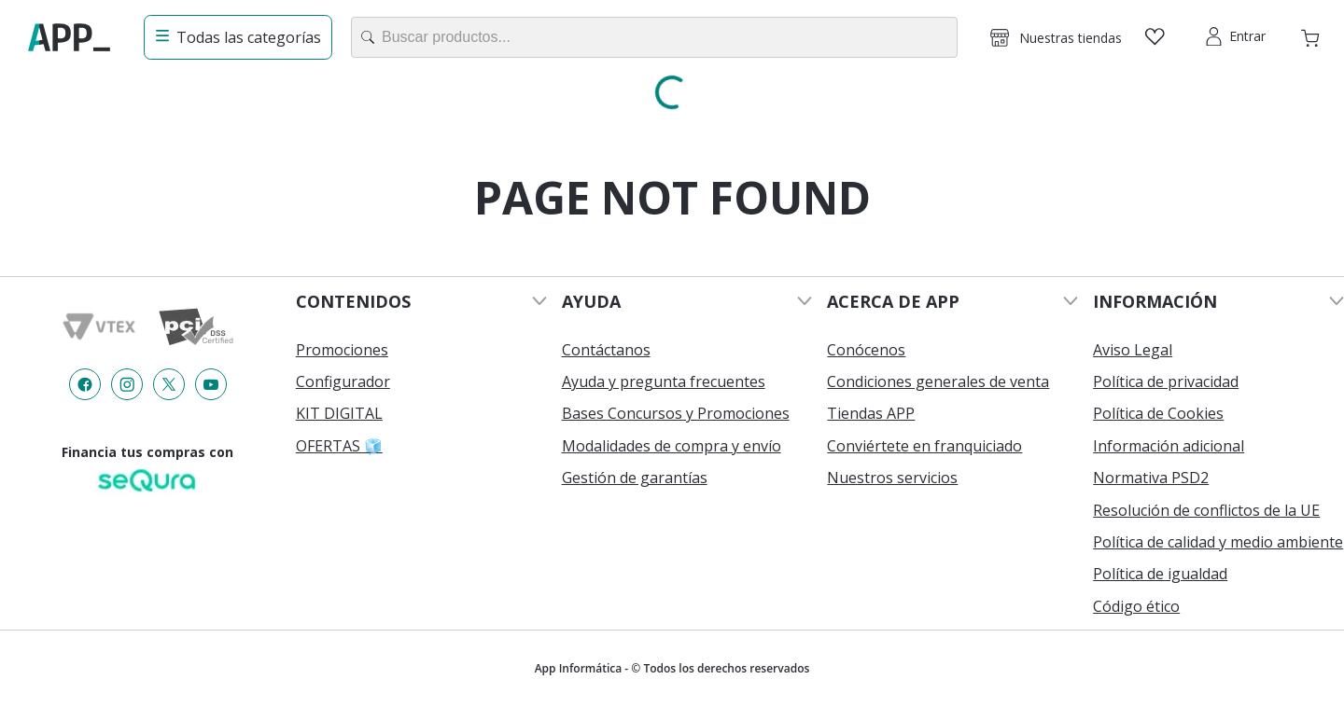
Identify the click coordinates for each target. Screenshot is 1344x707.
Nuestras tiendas (1070, 38)
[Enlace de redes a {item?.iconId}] (85, 384)
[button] (1055, 37)
